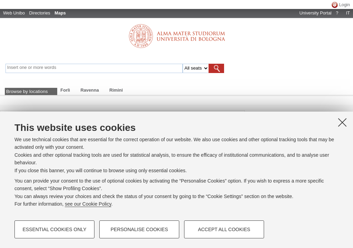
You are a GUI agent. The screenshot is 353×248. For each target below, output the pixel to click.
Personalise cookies (139, 229)
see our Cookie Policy (88, 204)
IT (348, 13)
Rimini (116, 90)
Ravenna (90, 90)
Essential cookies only (54, 229)
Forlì (65, 90)
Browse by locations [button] (27, 91)
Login (344, 4)
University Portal (315, 13)
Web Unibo (14, 13)
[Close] (342, 122)
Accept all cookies (224, 229)
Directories (39, 13)
